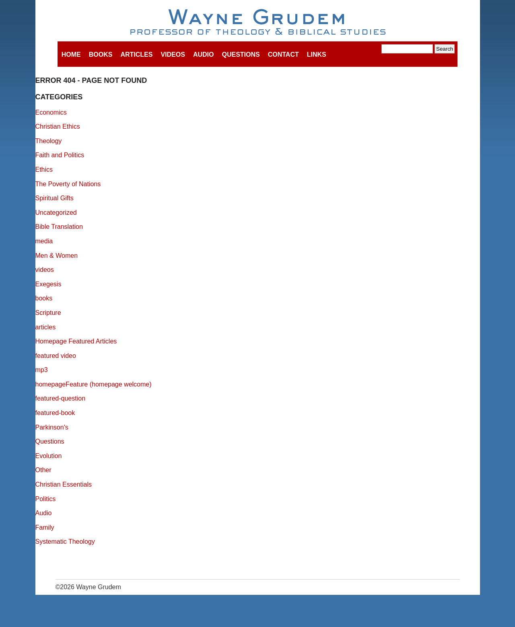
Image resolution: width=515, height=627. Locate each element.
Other (43, 470)
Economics (51, 112)
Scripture (48, 312)
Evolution (48, 455)
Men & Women (56, 255)
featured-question (60, 398)
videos (44, 269)
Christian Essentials (63, 484)
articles (45, 327)
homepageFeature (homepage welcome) (93, 384)
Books (101, 54)
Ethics (44, 169)
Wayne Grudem (257, 22)
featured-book (55, 412)
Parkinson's (51, 427)
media (44, 241)
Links (316, 54)
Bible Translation (59, 226)
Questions (241, 54)
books (44, 298)
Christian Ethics (57, 126)
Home (71, 54)
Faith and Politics (59, 155)
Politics (45, 498)
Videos (173, 54)
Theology (48, 141)
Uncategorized (56, 212)
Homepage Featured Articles (76, 341)
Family (44, 527)
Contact (283, 54)
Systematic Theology (65, 541)
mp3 (41, 369)
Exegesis (48, 284)
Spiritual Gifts (54, 198)
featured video (55, 355)
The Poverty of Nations (68, 184)
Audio (203, 54)
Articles (136, 54)
